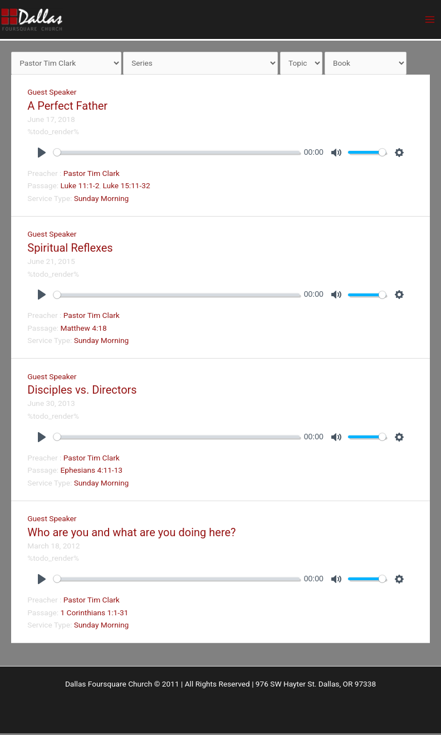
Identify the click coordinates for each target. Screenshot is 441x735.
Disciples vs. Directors (81, 391)
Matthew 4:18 (83, 329)
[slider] (176, 154)
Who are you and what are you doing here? (131, 533)
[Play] (42, 154)
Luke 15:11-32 (126, 187)
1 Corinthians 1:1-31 (94, 613)
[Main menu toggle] (430, 20)
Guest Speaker (51, 93)
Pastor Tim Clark (91, 174)
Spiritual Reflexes (69, 249)
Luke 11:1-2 (79, 187)
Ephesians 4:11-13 (91, 471)
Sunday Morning (101, 199)
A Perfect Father (67, 107)
